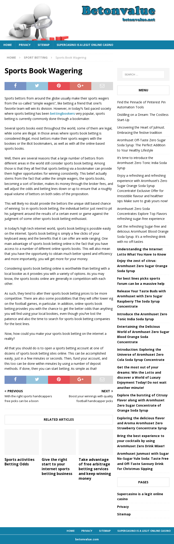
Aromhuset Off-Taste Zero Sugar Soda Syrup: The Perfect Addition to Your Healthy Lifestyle (141, 145)
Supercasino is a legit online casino (85, 45)
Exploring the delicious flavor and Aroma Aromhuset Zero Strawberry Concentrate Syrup (142, 423)
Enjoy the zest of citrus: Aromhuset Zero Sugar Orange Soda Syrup (142, 265)
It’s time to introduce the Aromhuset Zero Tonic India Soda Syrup (142, 163)
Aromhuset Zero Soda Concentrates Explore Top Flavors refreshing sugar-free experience (142, 213)
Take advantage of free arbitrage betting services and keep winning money (95, 469)
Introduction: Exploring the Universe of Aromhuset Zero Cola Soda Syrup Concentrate (140, 354)
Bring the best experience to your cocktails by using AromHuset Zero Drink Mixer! (140, 441)
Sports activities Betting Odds (19, 462)
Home (7, 45)
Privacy (25, 45)
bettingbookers (62, 113)
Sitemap (44, 45)
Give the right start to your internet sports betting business (57, 466)
